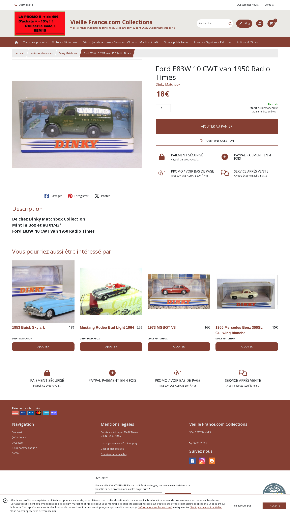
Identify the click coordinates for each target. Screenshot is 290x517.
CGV (15, 453)
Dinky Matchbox (68, 53)
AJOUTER (43, 346)
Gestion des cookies (112, 448)
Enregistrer (78, 195)
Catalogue (19, 437)
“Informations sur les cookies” (155, 507)
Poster (102, 195)
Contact (269, 4)
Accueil (20, 53)
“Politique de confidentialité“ (206, 507)
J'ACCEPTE (274, 505)
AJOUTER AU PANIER (216, 126)
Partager (53, 195)
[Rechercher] (230, 23)
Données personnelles (113, 454)
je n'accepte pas (242, 505)
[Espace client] (259, 23)
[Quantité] (163, 108)
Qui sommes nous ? (24, 448)
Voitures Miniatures (42, 53)
